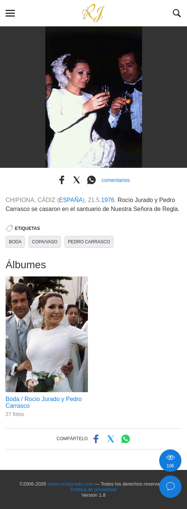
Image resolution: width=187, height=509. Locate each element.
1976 (108, 200)
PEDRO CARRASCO (89, 241)
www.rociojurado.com (70, 484)
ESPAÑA (71, 200)
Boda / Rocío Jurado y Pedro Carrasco (44, 402)
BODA (15, 241)
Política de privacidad (93, 489)
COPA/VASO (45, 241)
